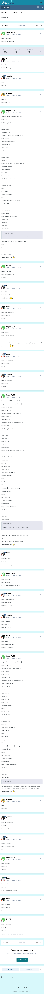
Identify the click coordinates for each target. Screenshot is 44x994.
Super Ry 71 (6, 17)
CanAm (9, 93)
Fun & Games (16, 19)
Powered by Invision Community (22, 991)
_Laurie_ (9, 76)
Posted (13, 34)
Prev (6, 25)
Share (10, 969)
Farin (8, 286)
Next (37, 25)
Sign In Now (22, 959)
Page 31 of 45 (22, 25)
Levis (8, 59)
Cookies (25, 987)
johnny (8, 265)
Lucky (8, 354)
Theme (18, 987)
